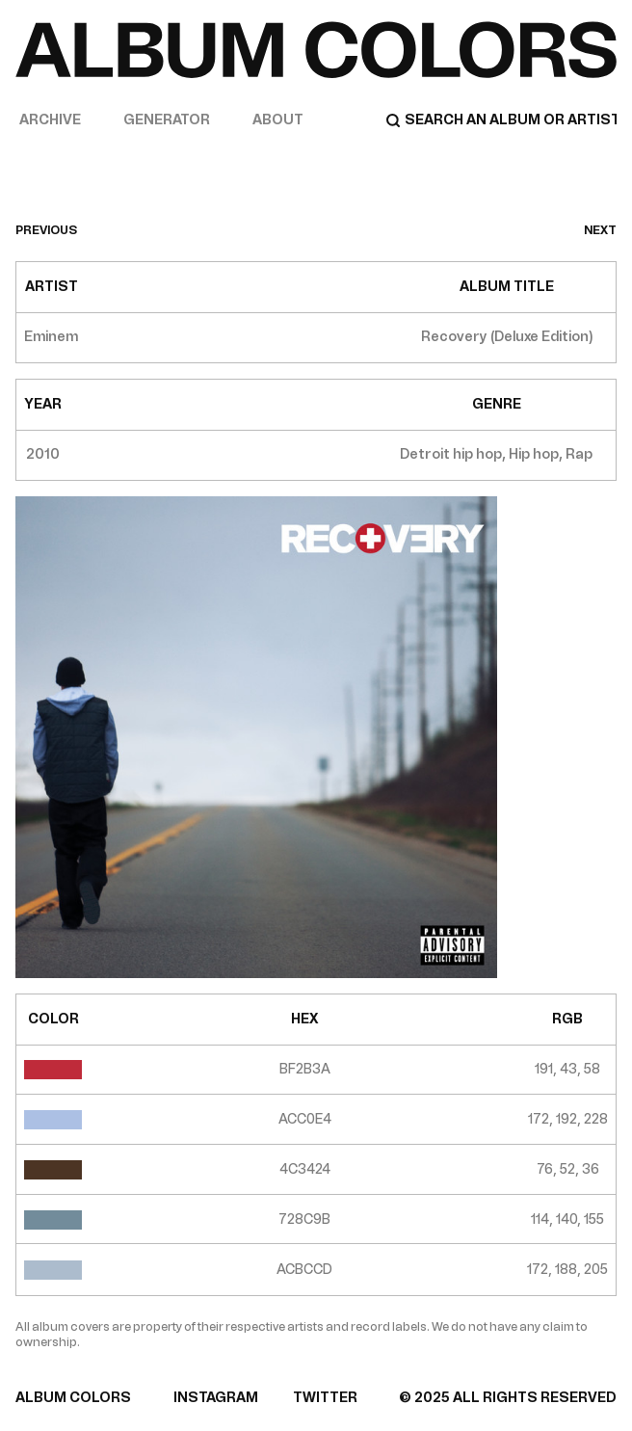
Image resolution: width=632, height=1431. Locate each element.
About (277, 120)
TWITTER (325, 1398)
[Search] (501, 120)
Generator (166, 120)
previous (46, 230)
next (600, 230)
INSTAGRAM (215, 1398)
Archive (50, 120)
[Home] (316, 49)
